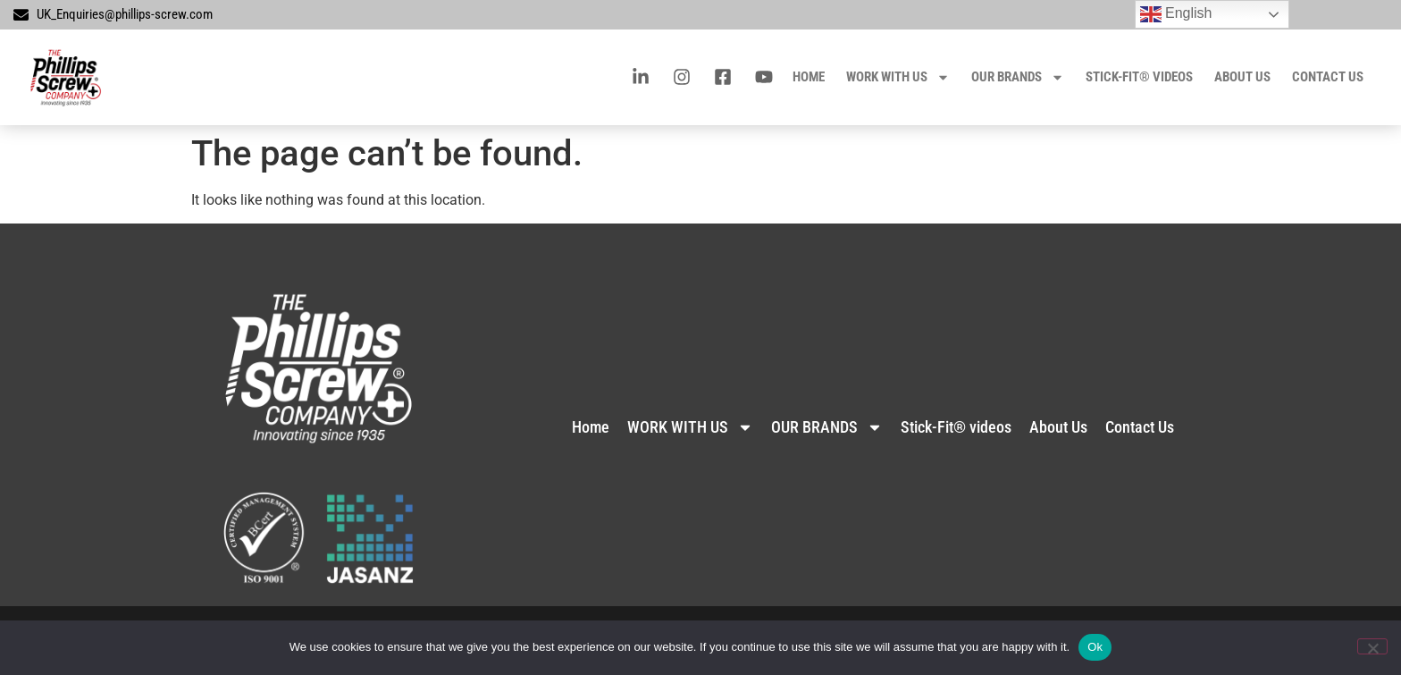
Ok (1095, 647)
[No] (1372, 646)
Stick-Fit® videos (1139, 77)
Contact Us (1327, 77)
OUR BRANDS (1017, 77)
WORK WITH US (898, 77)
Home (809, 77)
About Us (1242, 77)
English (1176, 14)
